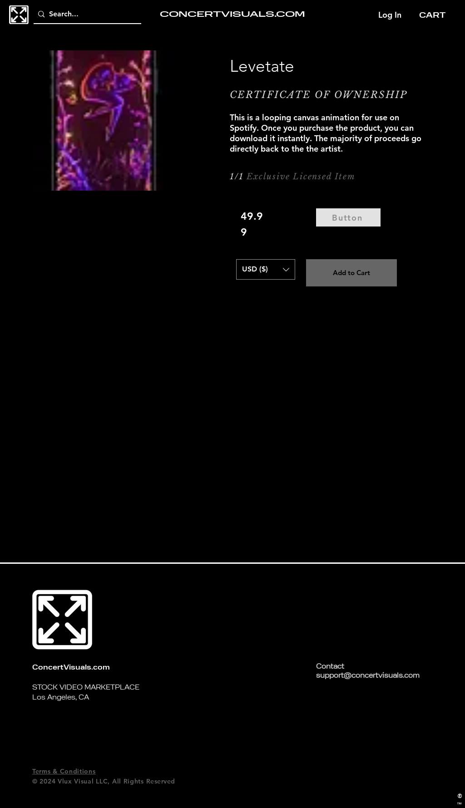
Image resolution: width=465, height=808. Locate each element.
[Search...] (85, 14)
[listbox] (265, 269)
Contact (330, 667)
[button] (435, 15)
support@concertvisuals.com (368, 676)
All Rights (128, 781)
